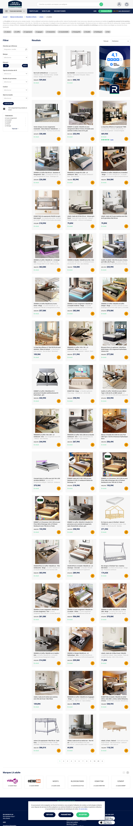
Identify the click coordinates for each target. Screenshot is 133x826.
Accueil (5, 17)
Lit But (108, 32)
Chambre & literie (31, 17)
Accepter (83, 815)
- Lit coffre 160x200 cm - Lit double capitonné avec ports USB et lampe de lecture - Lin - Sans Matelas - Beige (114, 176)
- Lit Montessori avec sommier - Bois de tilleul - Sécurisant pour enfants (47, 351)
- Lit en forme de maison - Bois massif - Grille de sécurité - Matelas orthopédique (113, 526)
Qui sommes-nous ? (9, 816)
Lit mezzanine (50, 32)
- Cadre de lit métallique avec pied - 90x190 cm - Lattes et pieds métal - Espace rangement (80, 744)
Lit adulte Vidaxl (12, 785)
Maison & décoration (16, 17)
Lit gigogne (39, 32)
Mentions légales (72, 824)
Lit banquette (76, 32)
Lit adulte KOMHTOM (99, 785)
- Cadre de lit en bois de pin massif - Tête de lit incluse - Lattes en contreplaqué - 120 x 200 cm (114, 742)
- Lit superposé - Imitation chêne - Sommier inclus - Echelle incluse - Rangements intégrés (46, 74)
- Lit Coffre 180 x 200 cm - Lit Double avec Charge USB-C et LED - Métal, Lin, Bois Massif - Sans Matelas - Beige (113, 613)
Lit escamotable (63, 32)
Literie (41, 17)
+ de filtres (8, 103)
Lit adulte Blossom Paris (77, 785)
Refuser (49, 815)
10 (94, 761)
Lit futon (7, 124)
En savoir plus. (83, 809)
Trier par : (106, 41)
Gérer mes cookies (72, 822)
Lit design (8, 126)
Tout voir (15, 128)
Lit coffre (17, 32)
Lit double (87, 32)
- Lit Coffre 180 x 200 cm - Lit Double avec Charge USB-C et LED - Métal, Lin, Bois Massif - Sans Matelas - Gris (46, 264)
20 (98, 761)
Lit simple (8, 122)
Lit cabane (7, 32)
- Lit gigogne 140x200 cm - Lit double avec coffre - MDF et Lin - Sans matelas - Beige (80, 700)
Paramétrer (66, 815)
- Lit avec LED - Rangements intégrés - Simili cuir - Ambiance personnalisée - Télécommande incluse (47, 482)
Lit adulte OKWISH (34, 785)
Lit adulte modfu (55, 785)
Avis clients (6, 818)
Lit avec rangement (11, 118)
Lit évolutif (8, 120)
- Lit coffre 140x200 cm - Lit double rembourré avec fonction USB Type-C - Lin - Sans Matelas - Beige (47, 569)
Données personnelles (73, 820)
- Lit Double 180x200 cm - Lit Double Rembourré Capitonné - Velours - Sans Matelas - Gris (79, 569)
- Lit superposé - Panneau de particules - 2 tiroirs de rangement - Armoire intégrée (114, 128)
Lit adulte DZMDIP (120, 785)
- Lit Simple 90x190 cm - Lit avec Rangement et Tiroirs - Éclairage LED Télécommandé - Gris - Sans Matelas (47, 176)
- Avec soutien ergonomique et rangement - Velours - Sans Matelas (80, 351)
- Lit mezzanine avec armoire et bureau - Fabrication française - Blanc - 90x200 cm (80, 74)
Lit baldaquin (98, 32)
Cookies (83, 820)
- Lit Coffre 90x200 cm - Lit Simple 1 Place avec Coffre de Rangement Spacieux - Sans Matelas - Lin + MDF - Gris (80, 657)
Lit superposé (28, 32)
